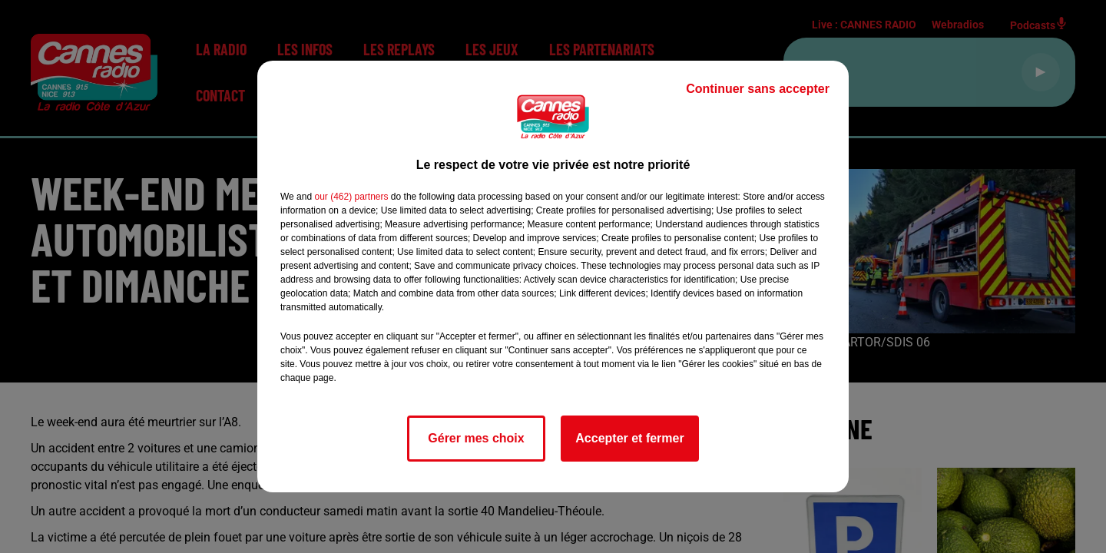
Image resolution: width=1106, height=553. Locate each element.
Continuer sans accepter (758, 88)
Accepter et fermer (629, 438)
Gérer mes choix (476, 438)
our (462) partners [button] (351, 196)
